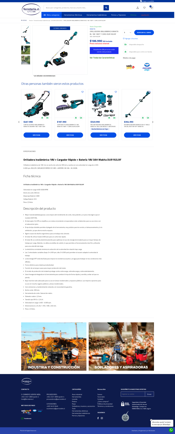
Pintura (74, 401)
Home (31, 20)
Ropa (74, 404)
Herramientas (76, 397)
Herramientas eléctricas (80, 411)
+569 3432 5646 (52, 406)
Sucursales (101, 397)
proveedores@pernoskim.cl (56, 399)
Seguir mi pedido (147, 1)
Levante (74, 399)
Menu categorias (51, 15)
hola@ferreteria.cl (27, 399)
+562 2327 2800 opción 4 (55, 397)
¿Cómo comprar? (103, 401)
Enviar (149, 394)
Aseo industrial (77, 394)
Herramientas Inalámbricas (97, 15)
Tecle (74, 408)
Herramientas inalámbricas (81, 413)
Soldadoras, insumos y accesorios (83, 406)
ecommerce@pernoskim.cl (56, 408)
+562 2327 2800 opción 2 (30, 397)
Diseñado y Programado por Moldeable (143, 431)
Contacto (100, 399)
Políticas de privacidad (104, 404)
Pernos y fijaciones (78, 415)
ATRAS (24, 20)
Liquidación (145, 15)
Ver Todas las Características (102, 57)
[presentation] (19, 121)
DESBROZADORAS (56, 20)
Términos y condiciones (105, 406)
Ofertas (133, 15)
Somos (99, 394)
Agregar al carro (144, 32)
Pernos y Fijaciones (118, 15)
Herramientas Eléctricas (73, 15)
